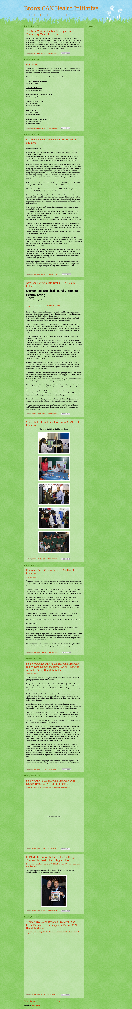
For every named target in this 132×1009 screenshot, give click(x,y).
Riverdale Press (31, 577)
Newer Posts (29, 1001)
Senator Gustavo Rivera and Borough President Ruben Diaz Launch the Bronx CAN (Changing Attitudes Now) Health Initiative (52, 666)
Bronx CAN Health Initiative (61, 8)
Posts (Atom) (36, 1005)
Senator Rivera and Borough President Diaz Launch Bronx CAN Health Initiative (50, 782)
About (32, 15)
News (55, 15)
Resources (44, 15)
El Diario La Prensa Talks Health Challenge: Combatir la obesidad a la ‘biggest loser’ (51, 859)
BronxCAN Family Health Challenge (83, 15)
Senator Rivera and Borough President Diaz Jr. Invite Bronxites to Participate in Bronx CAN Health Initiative (52, 932)
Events (50, 15)
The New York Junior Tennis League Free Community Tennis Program (49, 33)
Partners (37, 15)
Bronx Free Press (31, 674)
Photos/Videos (62, 15)
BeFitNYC (32, 64)
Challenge (70, 15)
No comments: (52, 53)
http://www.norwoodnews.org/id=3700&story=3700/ (43, 306)
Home (27, 15)
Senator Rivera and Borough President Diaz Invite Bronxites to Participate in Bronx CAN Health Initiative (51, 925)
